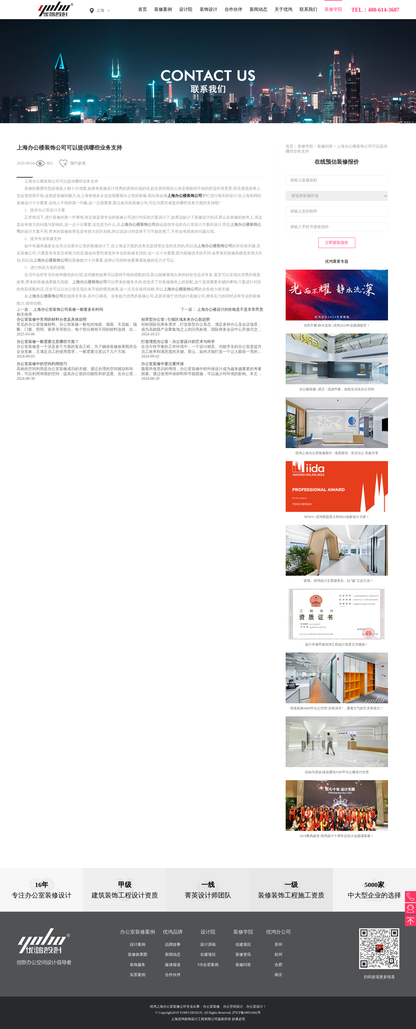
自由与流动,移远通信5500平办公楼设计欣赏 (337, 772)
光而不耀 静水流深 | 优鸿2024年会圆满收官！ (337, 325)
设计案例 (137, 944)
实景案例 (137, 975)
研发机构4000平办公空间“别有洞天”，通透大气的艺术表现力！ (336, 708)
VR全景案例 (207, 965)
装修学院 (333, 9)
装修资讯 (243, 954)
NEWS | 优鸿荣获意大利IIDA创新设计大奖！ (336, 517)
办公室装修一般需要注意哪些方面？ (48, 342)
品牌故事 (173, 944)
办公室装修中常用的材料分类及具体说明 (52, 319)
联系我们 (308, 9)
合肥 (278, 965)
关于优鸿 (283, 9)
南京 (278, 975)
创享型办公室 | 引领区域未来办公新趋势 (175, 319)
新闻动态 (258, 9)
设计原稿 (208, 944)
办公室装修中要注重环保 (162, 364)
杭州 (278, 954)
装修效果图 (137, 954)
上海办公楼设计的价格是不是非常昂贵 (230, 309)
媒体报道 (173, 965)
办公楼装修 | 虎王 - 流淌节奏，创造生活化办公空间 (336, 389)
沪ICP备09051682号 (246, 1013)
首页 (142, 9)
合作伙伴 (233, 9)
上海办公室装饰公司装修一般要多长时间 (68, 309)
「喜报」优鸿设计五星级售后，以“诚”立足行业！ (336, 581)
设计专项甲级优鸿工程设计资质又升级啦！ (336, 644)
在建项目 (208, 954)
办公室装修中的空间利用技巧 (42, 364)
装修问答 (325, 146)
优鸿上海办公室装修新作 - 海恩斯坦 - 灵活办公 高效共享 (336, 453)
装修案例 (163, 9)
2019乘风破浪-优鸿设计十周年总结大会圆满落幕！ (337, 836)
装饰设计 (208, 9)
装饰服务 (137, 965)
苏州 (278, 944)
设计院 (185, 9)
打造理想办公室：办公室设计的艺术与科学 (178, 342)
